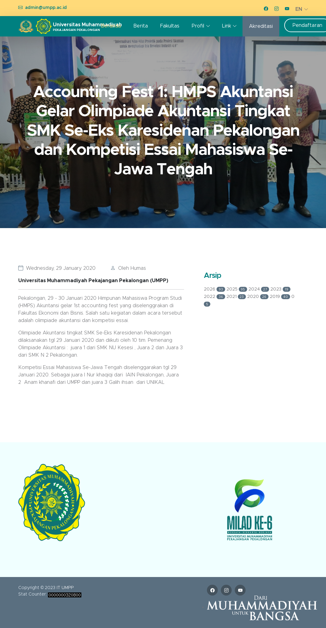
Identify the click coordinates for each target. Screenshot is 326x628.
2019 (280, 297)
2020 (258, 297)
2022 (215, 297)
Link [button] (226, 25)
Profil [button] (198, 25)
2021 (236, 297)
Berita (140, 25)
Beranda (111, 25)
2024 (259, 289)
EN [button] (298, 9)
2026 (215, 289)
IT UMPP (65, 588)
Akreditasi (261, 26)
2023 (280, 289)
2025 (237, 289)
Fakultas (169, 25)
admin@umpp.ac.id (46, 8)
